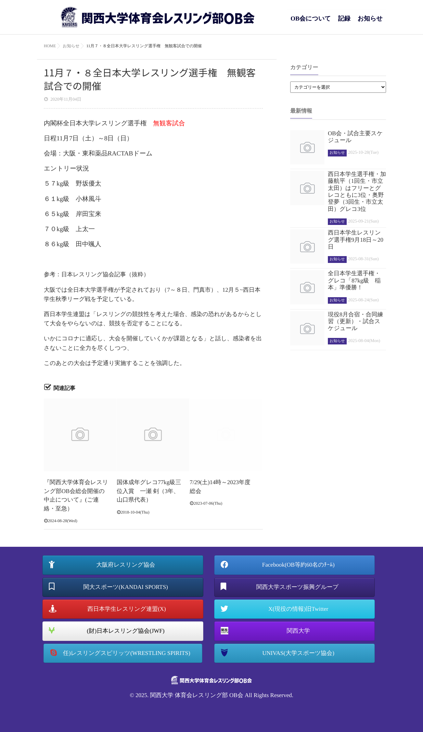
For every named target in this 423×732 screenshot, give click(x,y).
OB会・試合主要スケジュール (355, 136)
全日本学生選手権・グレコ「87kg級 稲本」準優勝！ (354, 280)
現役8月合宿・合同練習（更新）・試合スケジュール (355, 321)
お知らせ (370, 22)
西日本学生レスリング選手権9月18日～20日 (355, 239)
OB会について (311, 22)
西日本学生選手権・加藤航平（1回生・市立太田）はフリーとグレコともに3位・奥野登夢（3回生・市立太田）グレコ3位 (357, 191)
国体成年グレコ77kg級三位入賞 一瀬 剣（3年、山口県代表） (149, 491)
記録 (344, 22)
